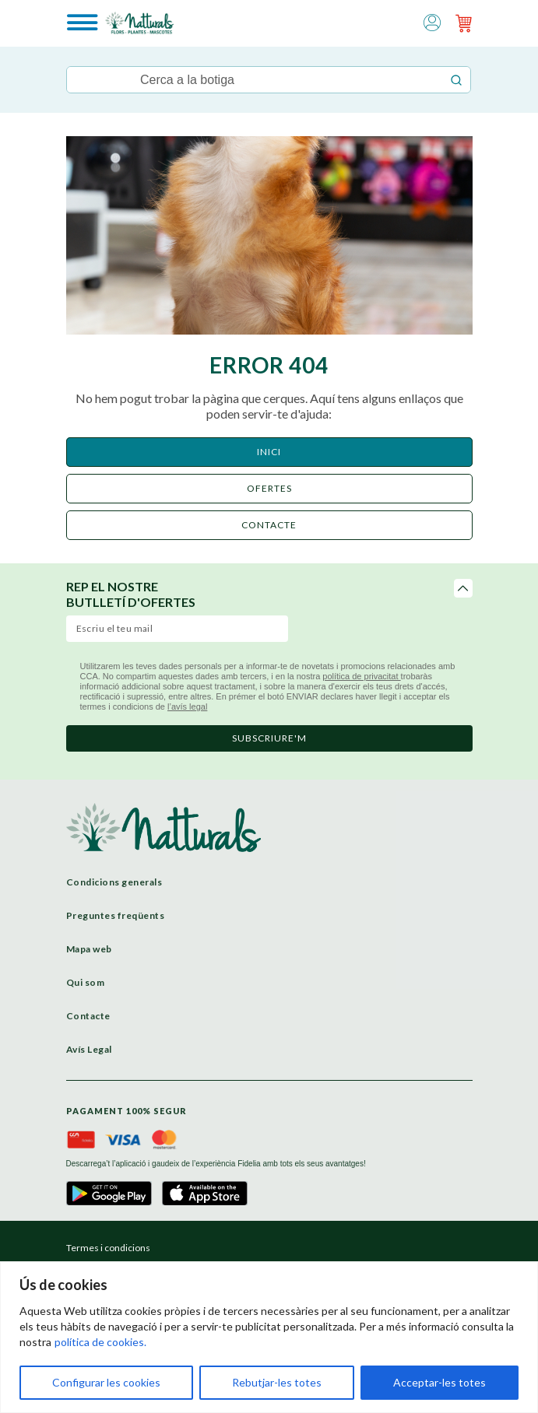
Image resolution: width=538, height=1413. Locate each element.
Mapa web (89, 949)
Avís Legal (89, 1049)
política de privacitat (361, 676)
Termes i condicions (108, 1247)
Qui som (85, 982)
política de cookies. (100, 1341)
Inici (269, 452)
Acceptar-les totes (439, 1382)
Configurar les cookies (106, 1382)
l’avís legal (187, 706)
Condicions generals (114, 882)
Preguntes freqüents (115, 915)
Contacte (88, 1016)
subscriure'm (269, 738)
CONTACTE (269, 525)
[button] (432, 21)
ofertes (269, 488)
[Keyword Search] (254, 80)
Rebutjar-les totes (277, 1382)
